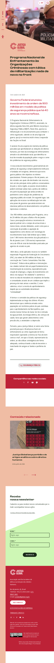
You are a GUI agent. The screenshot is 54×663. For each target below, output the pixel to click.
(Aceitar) (12, 628)
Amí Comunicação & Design (25, 643)
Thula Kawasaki (37, 643)
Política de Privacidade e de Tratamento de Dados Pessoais (23, 626)
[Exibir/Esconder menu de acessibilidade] (3, 37)
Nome (12, 531)
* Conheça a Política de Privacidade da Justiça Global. (22, 513)
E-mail (13, 541)
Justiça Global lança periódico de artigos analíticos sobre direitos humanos (29, 457)
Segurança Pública (31, 365)
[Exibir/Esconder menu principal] (2, 14)
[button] (34, 475)
